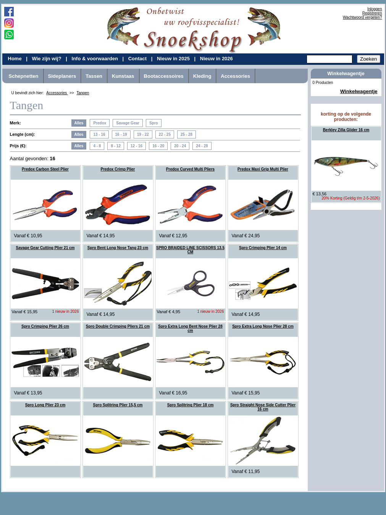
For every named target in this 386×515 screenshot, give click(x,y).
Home (15, 58)
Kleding (202, 76)
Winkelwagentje (358, 91)
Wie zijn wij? (47, 58)
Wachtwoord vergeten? (362, 17)
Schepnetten (24, 76)
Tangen (82, 93)
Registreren (372, 13)
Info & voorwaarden (96, 58)
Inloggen (374, 9)
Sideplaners (62, 76)
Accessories (235, 76)
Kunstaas (123, 76)
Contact (138, 58)
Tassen (94, 76)
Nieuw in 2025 (174, 58)
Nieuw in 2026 (216, 58)
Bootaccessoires (164, 76)
